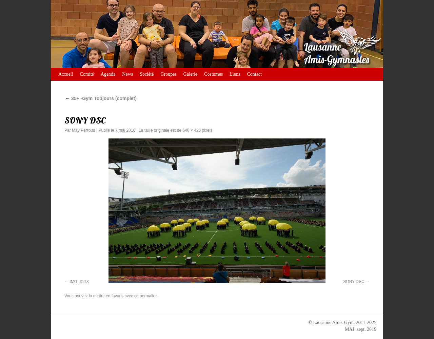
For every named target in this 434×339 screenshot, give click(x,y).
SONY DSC (353, 281)
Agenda (108, 74)
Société (147, 74)
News (127, 74)
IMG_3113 (79, 281)
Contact (254, 74)
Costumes (213, 74)
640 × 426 (192, 130)
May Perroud (83, 130)
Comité (87, 74)
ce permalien (146, 296)
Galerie (190, 74)
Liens (235, 74)
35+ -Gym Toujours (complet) (100, 98)
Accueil (65, 74)
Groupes (168, 74)
